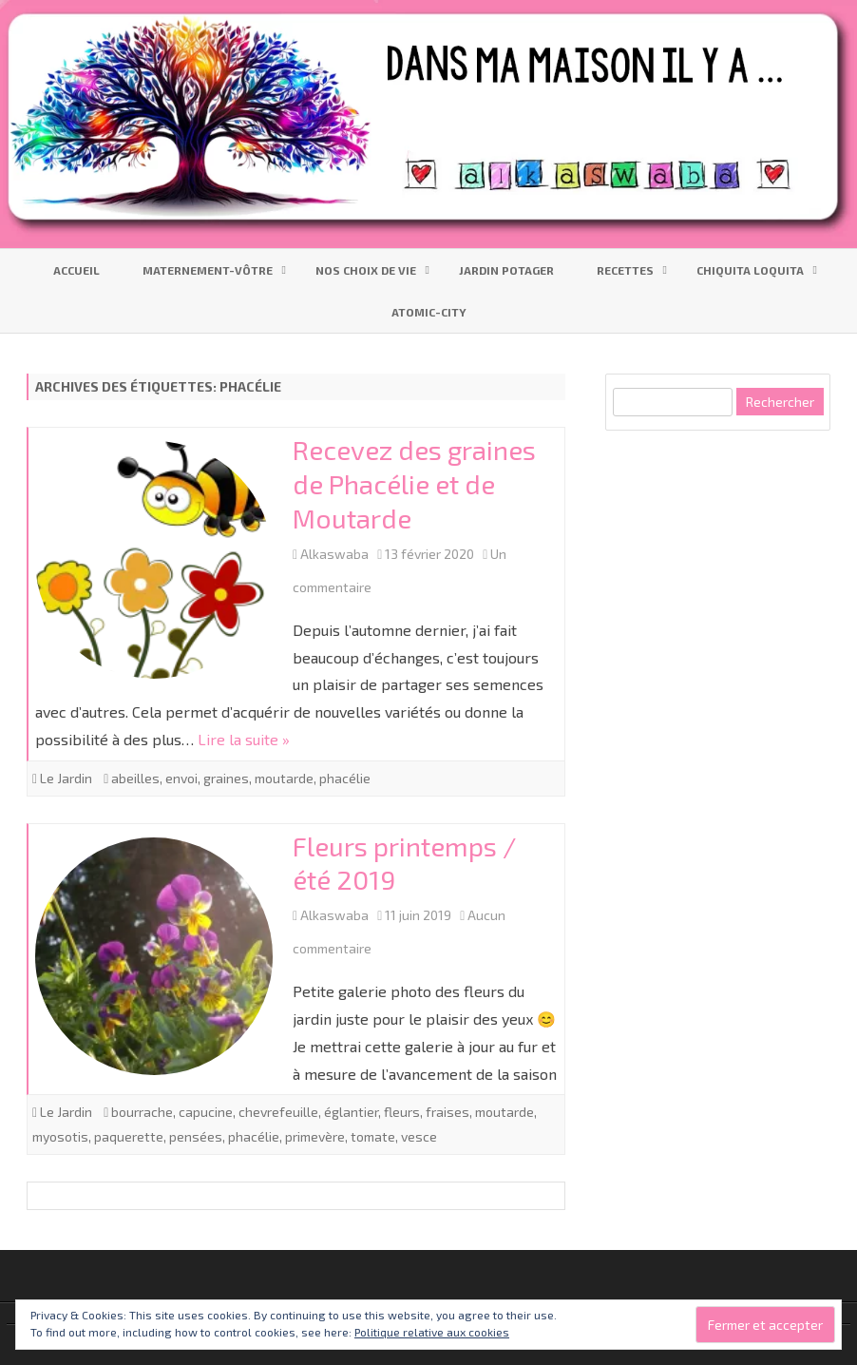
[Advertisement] (730, 576)
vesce (419, 1136)
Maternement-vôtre (208, 270)
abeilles (135, 778)
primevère (315, 1136)
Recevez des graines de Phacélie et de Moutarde (414, 483)
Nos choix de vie (365, 270)
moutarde (284, 778)
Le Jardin (66, 778)
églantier (351, 1112)
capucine (206, 1112)
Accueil (76, 270)
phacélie (345, 778)
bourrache (142, 1112)
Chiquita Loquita (750, 270)
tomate (373, 1136)
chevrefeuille (278, 1112)
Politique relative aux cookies (431, 1331)
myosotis (60, 1136)
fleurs (402, 1112)
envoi (181, 778)
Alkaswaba (334, 554)
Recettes (625, 270)
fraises (447, 1112)
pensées (195, 1136)
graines (226, 778)
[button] (154, 560)
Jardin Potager (506, 270)
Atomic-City (429, 311)
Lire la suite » (244, 739)
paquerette (128, 1136)
